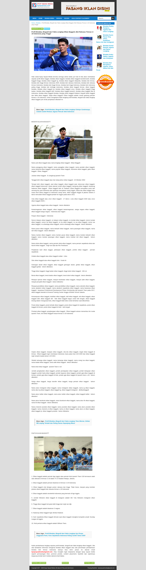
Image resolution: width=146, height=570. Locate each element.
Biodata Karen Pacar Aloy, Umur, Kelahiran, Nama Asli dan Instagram (105, 38)
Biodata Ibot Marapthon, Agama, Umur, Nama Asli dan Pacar (104, 66)
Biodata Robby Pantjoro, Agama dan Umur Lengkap (108, 28)
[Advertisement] (63, 333)
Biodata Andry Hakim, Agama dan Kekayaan (108, 56)
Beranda (65, 563)
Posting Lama (89, 563)
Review (66, 18)
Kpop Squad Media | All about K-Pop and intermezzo (59, 568)
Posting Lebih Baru (39, 563)
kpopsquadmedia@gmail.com (106, 568)
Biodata (59, 18)
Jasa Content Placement (80, 18)
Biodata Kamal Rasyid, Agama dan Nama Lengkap (108, 48)
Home (40, 18)
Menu (34, 18)
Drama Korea (49, 18)
